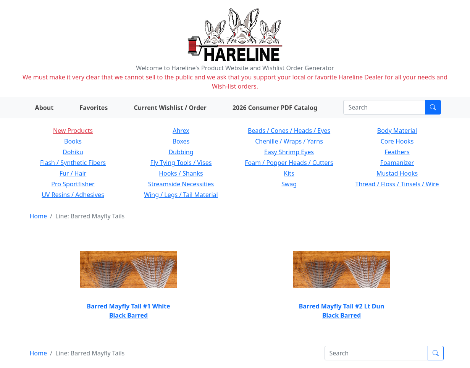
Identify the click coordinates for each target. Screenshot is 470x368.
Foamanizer (397, 162)
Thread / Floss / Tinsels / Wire (397, 184)
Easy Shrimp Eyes (289, 152)
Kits (289, 173)
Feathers (396, 152)
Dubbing (180, 152)
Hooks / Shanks (181, 173)
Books (73, 141)
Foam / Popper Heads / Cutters (289, 162)
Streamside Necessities (181, 184)
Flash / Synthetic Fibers (73, 162)
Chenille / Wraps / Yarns (289, 141)
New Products (73, 130)
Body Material (397, 130)
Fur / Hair (73, 173)
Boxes (181, 141)
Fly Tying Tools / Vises (181, 162)
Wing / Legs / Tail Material (181, 194)
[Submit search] (433, 107)
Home (38, 216)
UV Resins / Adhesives (73, 194)
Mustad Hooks (397, 173)
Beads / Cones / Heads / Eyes (289, 130)
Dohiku (73, 152)
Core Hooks (397, 141)
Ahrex (181, 130)
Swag (289, 184)
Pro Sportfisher (72, 184)
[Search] (384, 107)
